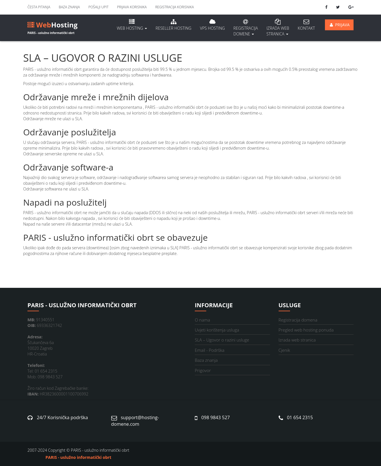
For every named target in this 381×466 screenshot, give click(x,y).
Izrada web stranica (297, 340)
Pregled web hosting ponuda (306, 330)
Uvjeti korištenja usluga (217, 330)
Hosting (52, 26)
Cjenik (284, 350)
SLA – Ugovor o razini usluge (222, 340)
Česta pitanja (38, 7)
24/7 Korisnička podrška (62, 417)
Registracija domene (245, 28)
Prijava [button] (339, 24)
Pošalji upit (98, 7)
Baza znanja (69, 7)
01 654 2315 (300, 417)
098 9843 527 (215, 417)
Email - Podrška (209, 350)
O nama (202, 320)
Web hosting (132, 25)
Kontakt (306, 25)
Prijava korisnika (131, 7)
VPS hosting (212, 25)
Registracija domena (298, 320)
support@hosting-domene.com (135, 420)
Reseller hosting (173, 25)
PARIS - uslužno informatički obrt (78, 457)
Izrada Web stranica (278, 28)
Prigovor (203, 370)
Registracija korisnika (174, 7)
